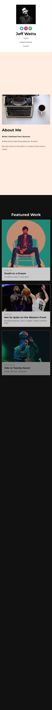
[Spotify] (30, 28)
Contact (26, 46)
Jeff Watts (26, 34)
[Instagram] (26, 28)
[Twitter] (22, 28)
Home (26, 38)
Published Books (26, 42)
